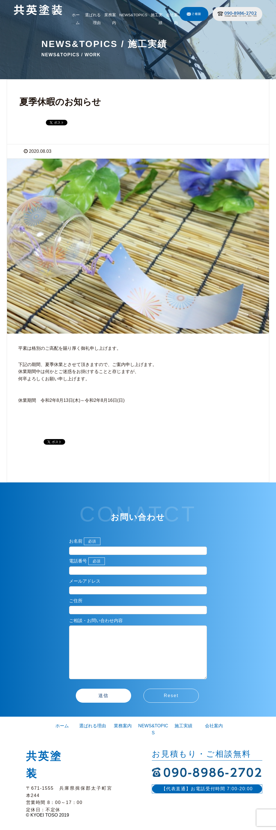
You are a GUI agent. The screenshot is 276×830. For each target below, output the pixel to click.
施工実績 (156, 19)
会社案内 (172, 19)
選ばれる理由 (93, 19)
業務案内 (110, 19)
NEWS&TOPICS (133, 15)
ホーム (76, 19)
